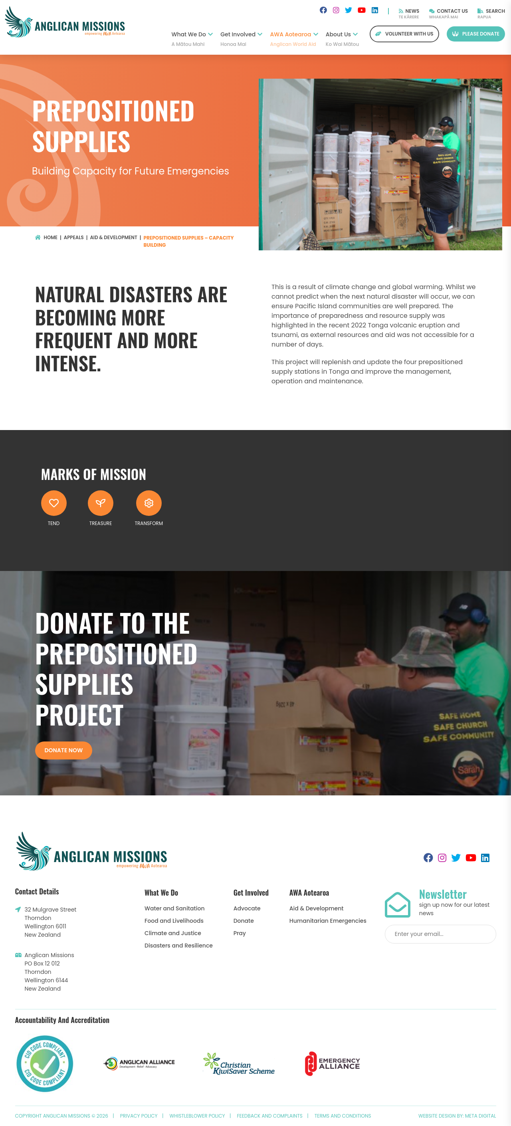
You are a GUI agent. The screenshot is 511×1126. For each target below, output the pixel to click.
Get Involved (241, 39)
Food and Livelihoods (174, 921)
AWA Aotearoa (294, 39)
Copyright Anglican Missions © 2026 (61, 1115)
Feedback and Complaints (270, 1115)
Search (491, 11)
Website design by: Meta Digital (457, 1115)
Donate (244, 921)
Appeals (74, 237)
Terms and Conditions (343, 1115)
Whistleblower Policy (197, 1115)
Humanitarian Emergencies (327, 921)
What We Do (192, 39)
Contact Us (448, 11)
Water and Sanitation (174, 908)
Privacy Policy (139, 1115)
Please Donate (475, 33)
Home (46, 237)
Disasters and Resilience (179, 946)
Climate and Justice (173, 933)
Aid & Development (115, 237)
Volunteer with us (404, 33)
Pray (240, 933)
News (409, 11)
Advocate (247, 908)
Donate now (64, 750)
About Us (342, 39)
